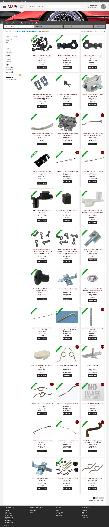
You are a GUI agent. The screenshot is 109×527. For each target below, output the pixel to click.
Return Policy (8, 512)
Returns (32, 512)
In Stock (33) (9, 52)
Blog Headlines (59, 515)
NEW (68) (8, 61)
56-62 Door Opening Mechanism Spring (42, 403)
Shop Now (99, 26)
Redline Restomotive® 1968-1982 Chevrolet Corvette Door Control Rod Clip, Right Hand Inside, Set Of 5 (67, 251)
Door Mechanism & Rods (33, 31)
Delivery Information (9, 518)
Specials (58, 513)
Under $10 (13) (9, 66)
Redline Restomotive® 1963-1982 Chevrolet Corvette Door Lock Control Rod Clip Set (42, 57)
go (20, 75)
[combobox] (19, 26)
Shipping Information (10, 513)
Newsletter (84, 515)
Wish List (84, 513)
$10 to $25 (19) (9, 67)
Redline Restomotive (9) (12, 79)
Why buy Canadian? (9, 517)
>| (102, 497)
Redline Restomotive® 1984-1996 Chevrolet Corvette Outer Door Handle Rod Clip (92, 212)
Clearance (9, 57)
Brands (57, 510)
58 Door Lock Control (92, 365)
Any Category (9, 39)
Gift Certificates (59, 512)
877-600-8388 (7, 1)
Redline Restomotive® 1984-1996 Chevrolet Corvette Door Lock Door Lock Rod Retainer (42, 173)
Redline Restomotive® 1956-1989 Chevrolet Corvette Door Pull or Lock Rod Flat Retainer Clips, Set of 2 (42, 96)
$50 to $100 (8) (9, 71)
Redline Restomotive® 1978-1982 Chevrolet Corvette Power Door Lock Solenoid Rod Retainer (92, 290)
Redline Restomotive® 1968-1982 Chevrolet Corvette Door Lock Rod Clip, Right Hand (92, 57)
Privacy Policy (8, 520)
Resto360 (7, 510)
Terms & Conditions (9, 522)
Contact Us (15, 1)
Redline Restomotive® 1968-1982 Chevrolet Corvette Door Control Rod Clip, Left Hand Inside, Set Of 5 (42, 251)
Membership (85, 517)
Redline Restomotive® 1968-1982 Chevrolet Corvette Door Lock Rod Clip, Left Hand (67, 57)
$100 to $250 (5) (9, 72)
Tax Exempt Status (9, 515)
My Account (84, 510)
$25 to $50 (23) (9, 69)
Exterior (18, 31)
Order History (85, 512)
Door (23, 31)
